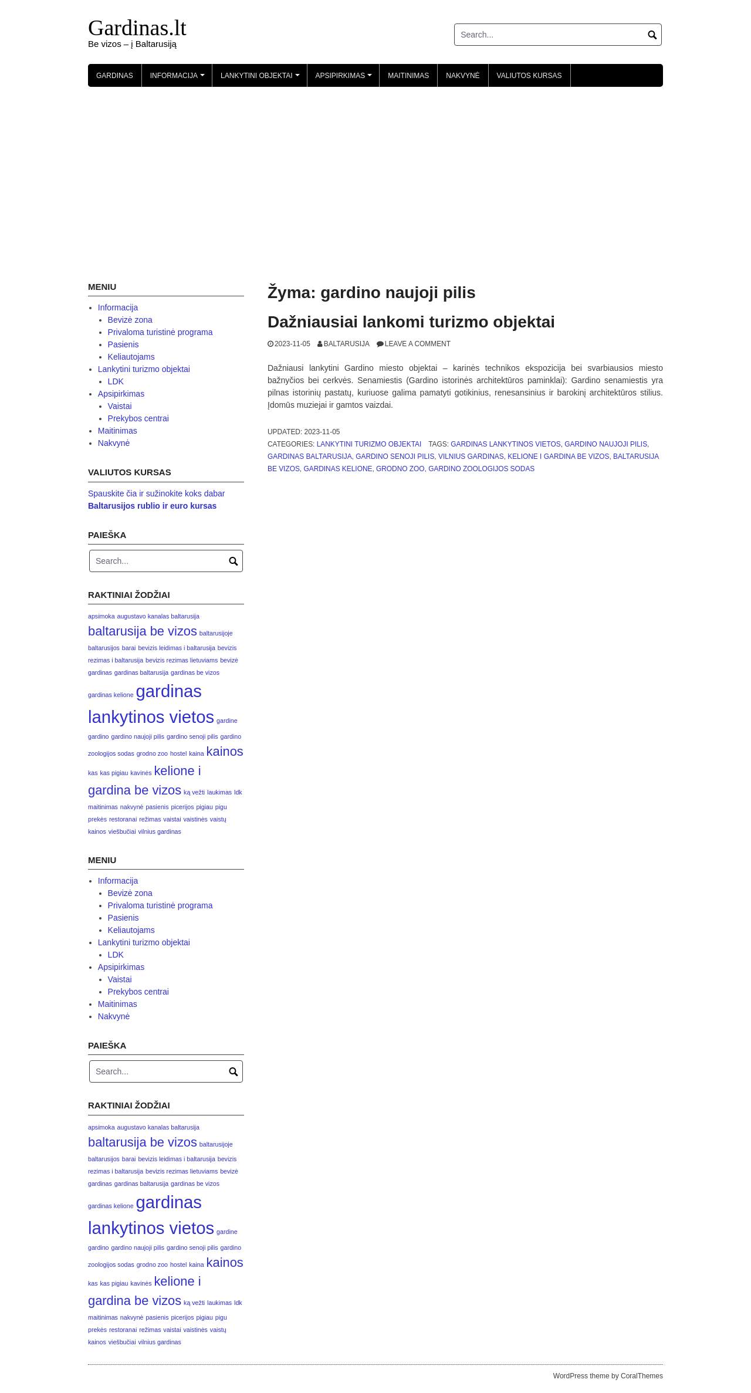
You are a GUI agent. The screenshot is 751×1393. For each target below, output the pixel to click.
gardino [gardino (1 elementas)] (98, 736)
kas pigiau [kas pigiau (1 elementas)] (114, 772)
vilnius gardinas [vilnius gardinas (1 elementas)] (159, 831)
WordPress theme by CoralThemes (608, 1376)
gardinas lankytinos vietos (505, 444)
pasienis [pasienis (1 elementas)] (157, 806)
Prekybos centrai (138, 418)
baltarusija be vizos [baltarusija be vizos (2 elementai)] (142, 631)
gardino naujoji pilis (605, 444)
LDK (116, 381)
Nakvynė (462, 76)
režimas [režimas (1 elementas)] (150, 819)
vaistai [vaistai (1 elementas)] (172, 819)
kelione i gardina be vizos (558, 456)
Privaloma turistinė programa (160, 332)
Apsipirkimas (346, 79)
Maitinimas (408, 76)
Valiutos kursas (529, 76)
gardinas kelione (337, 469)
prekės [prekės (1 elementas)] (97, 819)
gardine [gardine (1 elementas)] (227, 720)
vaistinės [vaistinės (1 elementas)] (195, 819)
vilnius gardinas (471, 456)
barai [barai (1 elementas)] (129, 647)
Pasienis (123, 344)
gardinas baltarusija (310, 456)
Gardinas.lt (137, 27)
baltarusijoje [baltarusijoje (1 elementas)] (216, 633)
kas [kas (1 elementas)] (93, 772)
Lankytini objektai (262, 79)
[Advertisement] (375, 175)
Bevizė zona (130, 319)
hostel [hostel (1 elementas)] (178, 753)
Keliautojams (131, 356)
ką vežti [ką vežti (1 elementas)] (194, 792)
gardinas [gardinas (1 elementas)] (100, 672)
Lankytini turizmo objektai (369, 444)
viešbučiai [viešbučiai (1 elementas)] (122, 831)
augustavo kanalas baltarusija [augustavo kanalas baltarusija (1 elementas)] (158, 616)
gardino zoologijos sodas (481, 469)
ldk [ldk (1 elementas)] (238, 792)
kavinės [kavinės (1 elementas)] (140, 772)
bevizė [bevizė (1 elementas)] (229, 660)
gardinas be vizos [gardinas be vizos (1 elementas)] (195, 672)
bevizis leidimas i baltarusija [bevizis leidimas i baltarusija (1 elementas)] (176, 647)
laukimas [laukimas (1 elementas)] (219, 792)
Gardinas (114, 76)
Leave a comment (418, 344)
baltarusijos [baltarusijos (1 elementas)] (104, 647)
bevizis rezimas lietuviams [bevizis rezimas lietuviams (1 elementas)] (182, 660)
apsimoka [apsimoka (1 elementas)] (101, 616)
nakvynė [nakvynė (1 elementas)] (132, 806)
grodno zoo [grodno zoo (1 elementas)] (152, 753)
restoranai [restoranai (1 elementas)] (123, 819)
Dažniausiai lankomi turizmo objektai (411, 322)
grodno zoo (400, 469)
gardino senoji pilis (395, 456)
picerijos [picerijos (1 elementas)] (182, 806)
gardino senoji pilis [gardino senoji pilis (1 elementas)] (192, 736)
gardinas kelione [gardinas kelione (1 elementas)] (111, 694)
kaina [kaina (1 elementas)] (196, 753)
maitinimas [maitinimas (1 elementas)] (103, 806)
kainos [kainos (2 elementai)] (225, 751)
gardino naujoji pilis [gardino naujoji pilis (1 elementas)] (137, 736)
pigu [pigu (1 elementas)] (221, 806)
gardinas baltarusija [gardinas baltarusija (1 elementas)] (141, 672)
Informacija (179, 79)
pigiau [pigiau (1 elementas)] (204, 806)
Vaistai (120, 406)
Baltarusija (347, 344)
